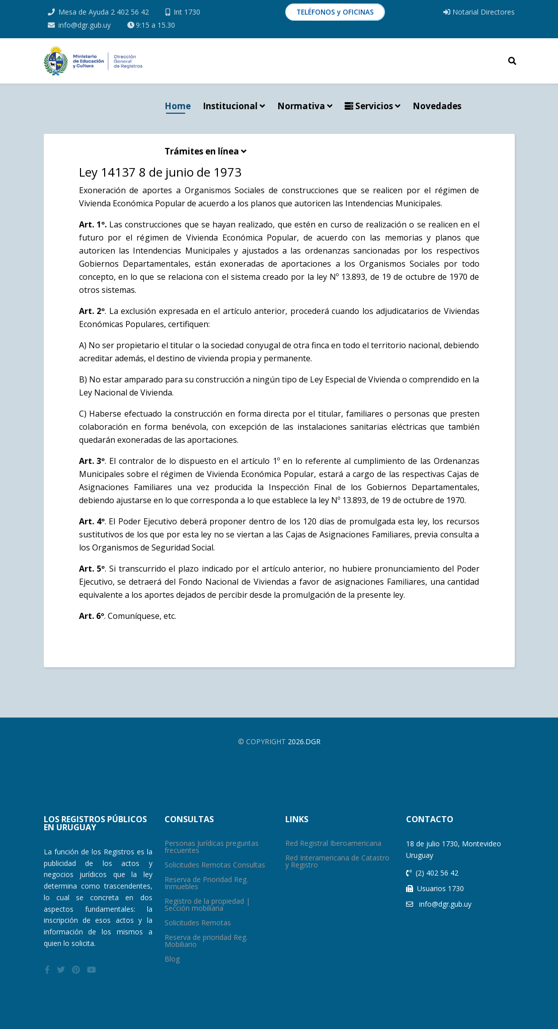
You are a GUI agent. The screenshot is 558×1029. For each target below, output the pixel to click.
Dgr (313, 741)
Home (178, 106)
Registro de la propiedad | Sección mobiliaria (207, 904)
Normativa (301, 106)
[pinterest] (76, 969)
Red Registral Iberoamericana (333, 843)
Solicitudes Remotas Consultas (215, 864)
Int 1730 (187, 12)
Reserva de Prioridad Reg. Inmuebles (206, 883)
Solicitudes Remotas (198, 922)
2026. (296, 741)
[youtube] (91, 969)
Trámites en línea (202, 151)
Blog (172, 959)
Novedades (437, 106)
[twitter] (61, 969)
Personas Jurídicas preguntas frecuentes (212, 846)
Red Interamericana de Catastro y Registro (337, 861)
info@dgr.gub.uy (84, 25)
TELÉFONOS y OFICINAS (335, 12)
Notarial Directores (479, 12)
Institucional (230, 106)
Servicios (369, 106)
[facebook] (47, 969)
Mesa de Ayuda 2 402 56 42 (103, 12)
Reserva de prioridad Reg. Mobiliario (206, 940)
